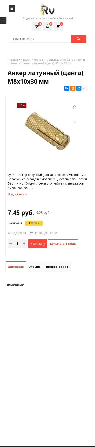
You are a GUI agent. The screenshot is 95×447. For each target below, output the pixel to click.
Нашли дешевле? (44, 233)
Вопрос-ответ (57, 267)
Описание (16, 267)
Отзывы (34, 267)
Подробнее (17, 194)
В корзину (37, 244)
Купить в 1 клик (63, 244)
